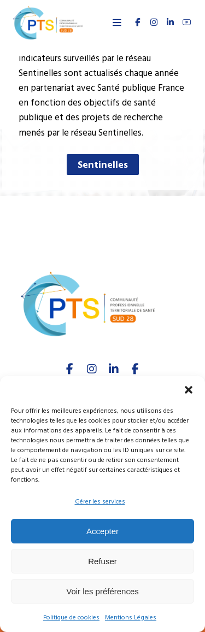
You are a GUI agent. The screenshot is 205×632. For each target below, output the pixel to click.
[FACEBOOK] (137, 22)
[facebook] (70, 369)
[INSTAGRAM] (153, 22)
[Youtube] (136, 369)
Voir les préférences (102, 591)
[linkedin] (170, 22)
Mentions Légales (130, 617)
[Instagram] (92, 369)
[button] (188, 389)
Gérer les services (100, 501)
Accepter (102, 531)
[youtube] (186, 22)
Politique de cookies (71, 617)
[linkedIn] (114, 369)
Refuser (102, 561)
